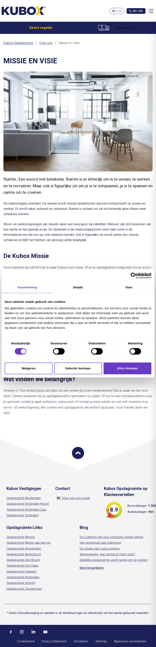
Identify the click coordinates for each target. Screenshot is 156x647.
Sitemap (101, 641)
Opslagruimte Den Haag (22, 565)
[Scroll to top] (78, 453)
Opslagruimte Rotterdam (23, 577)
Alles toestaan (127, 368)
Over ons (46, 42)
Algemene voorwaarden (130, 641)
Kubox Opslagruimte (18, 42)
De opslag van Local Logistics (100, 548)
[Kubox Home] (24, 10)
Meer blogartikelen (92, 568)
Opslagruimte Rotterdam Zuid (26, 509)
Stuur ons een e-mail (73, 498)
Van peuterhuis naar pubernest (100, 542)
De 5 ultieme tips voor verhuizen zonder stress (111, 537)
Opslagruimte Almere (20, 537)
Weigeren (28, 368)
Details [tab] (78, 287)
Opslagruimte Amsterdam (23, 498)
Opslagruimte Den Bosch (23, 560)
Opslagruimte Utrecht (20, 583)
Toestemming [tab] (27, 287)
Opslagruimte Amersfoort (23, 554)
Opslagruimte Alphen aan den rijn (28, 542)
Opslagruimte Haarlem (21, 571)
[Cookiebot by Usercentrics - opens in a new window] (133, 276)
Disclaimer (81, 641)
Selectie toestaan (78, 368)
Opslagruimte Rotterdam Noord (27, 503)
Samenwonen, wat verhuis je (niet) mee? (107, 554)
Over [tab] (128, 287)
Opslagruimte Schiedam (22, 515)
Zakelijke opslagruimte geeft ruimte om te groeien (113, 560)
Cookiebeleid (25, 641)
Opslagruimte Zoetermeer (24, 589)
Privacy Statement (54, 641)
